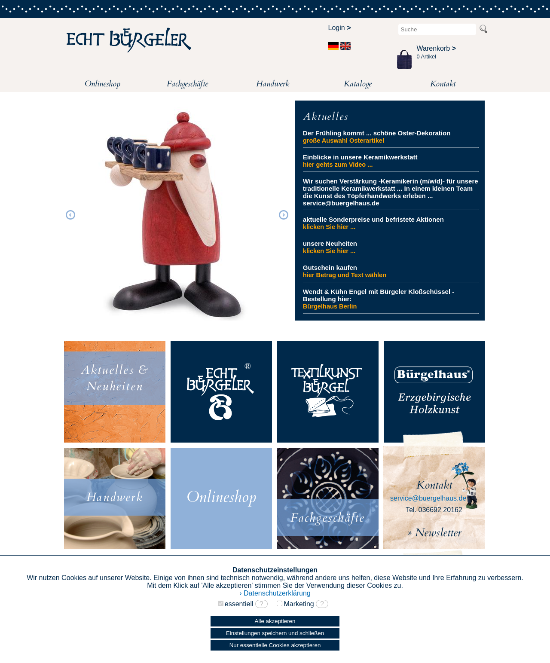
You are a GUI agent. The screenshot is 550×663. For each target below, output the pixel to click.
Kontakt (442, 83)
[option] (177, 214)
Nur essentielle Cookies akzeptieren (275, 645)
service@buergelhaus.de (428, 498)
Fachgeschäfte (187, 83)
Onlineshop (102, 83)
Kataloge (358, 83)
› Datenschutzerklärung (274, 593)
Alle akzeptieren (275, 621)
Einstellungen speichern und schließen (275, 633)
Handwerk (272, 83)
